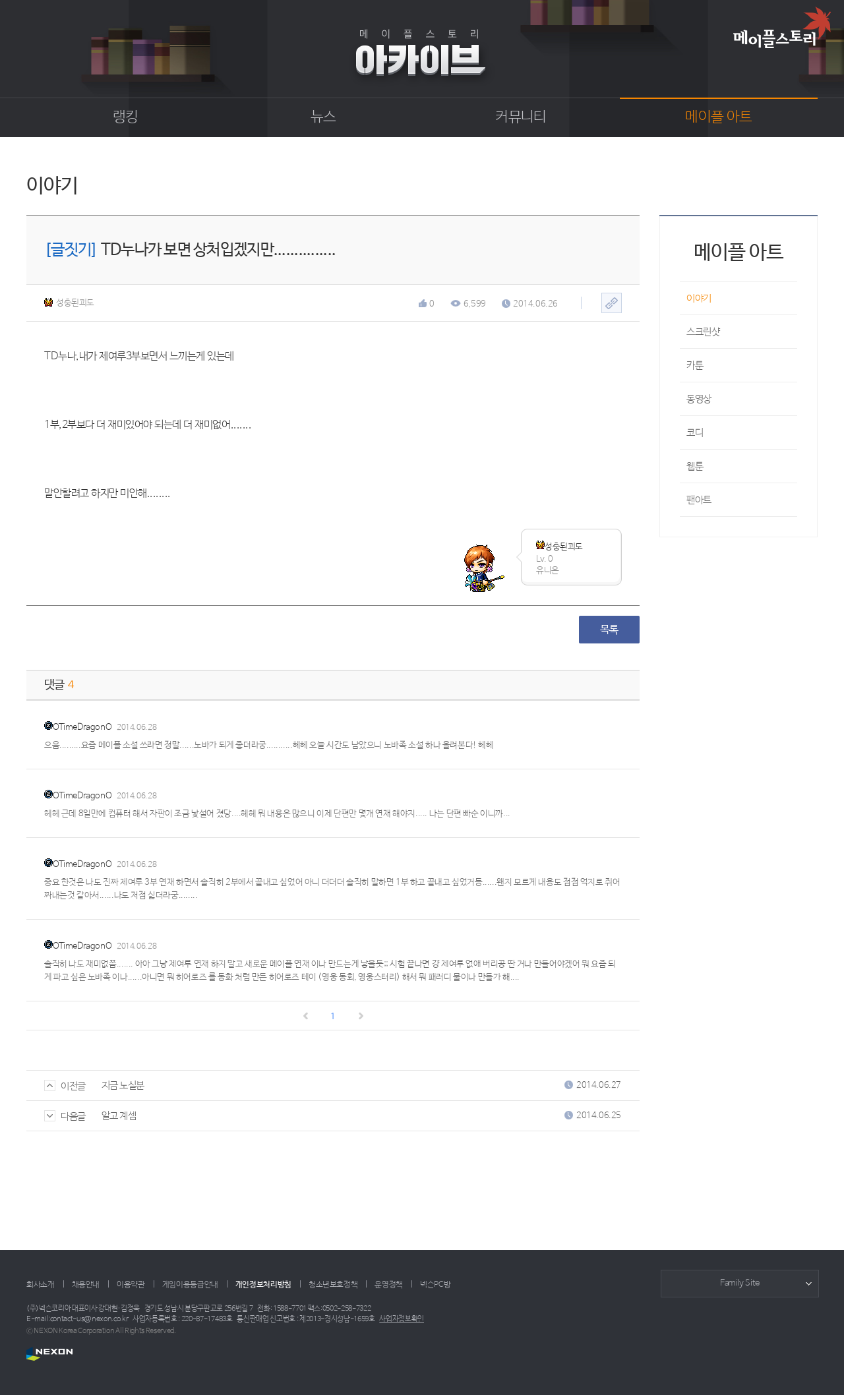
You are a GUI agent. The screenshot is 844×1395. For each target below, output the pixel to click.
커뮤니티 (520, 117)
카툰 (694, 365)
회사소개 (40, 1285)
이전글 (65, 1086)
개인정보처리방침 (263, 1285)
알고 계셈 (119, 1115)
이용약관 (131, 1285)
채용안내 (86, 1285)
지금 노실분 (123, 1085)
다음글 (65, 1116)
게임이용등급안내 (190, 1285)
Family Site (740, 1283)
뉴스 (323, 117)
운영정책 (389, 1285)
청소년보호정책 (333, 1285)
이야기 (698, 298)
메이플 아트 (718, 117)
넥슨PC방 (435, 1285)
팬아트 (698, 500)
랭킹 (125, 117)
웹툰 (694, 466)
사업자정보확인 (401, 1319)
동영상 (698, 399)
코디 (694, 432)
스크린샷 (702, 332)
